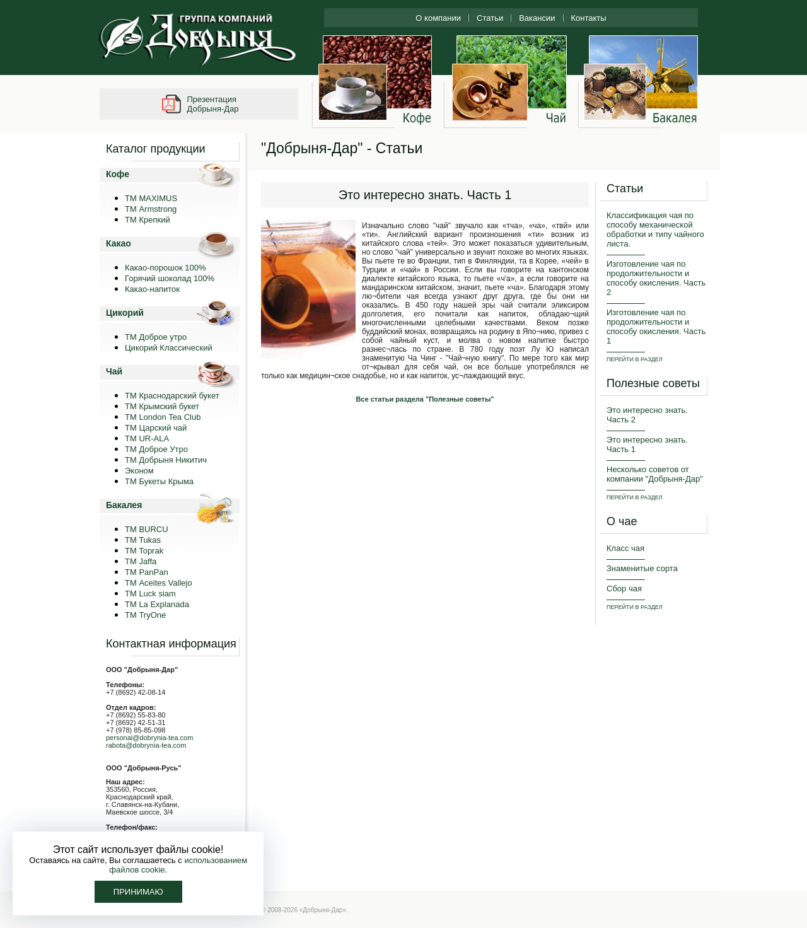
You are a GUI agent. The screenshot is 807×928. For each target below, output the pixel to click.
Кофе (117, 174)
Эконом (139, 470)
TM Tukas (143, 540)
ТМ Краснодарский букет (172, 395)
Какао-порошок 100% (165, 267)
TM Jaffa (140, 561)
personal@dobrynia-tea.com (149, 737)
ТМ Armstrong (151, 209)
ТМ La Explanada (157, 604)
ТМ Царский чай (156, 427)
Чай (114, 371)
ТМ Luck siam (150, 593)
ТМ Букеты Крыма (159, 481)
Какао (118, 243)
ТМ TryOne (145, 615)
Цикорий (125, 313)
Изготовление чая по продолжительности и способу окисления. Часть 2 (656, 278)
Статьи (490, 18)
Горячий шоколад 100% (169, 278)
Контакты (589, 18)
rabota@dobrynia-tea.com (146, 745)
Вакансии (537, 18)
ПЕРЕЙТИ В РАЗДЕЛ (635, 359)
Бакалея (124, 505)
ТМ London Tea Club (162, 417)
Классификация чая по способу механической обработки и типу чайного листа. (655, 229)
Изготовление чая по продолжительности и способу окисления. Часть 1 (656, 326)
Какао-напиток (152, 289)
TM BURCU (146, 529)
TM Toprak (144, 550)
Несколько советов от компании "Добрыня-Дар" (655, 474)
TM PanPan (146, 572)
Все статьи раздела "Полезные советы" (425, 399)
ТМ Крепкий (147, 219)
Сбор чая (624, 588)
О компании (438, 18)
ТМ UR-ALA (147, 438)
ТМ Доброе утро (156, 337)
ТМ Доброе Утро (156, 449)
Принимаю (138, 891)
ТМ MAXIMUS (151, 198)
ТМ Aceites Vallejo (158, 583)
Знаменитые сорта (642, 568)
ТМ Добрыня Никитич (166, 460)
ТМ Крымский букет (162, 406)
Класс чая (625, 548)
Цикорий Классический (168, 347)
